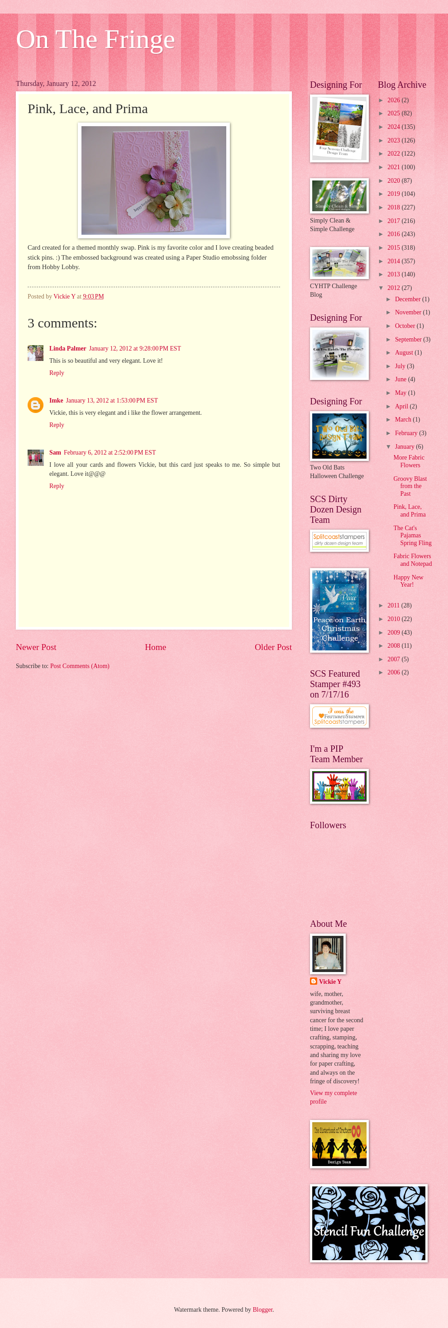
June (401, 379)
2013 (394, 274)
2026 (394, 100)
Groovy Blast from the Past (410, 486)
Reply (56, 373)
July (401, 366)
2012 (394, 288)
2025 (394, 113)
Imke (56, 400)
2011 (394, 605)
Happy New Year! (408, 581)
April (402, 406)
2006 (394, 672)
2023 (394, 140)
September (409, 339)
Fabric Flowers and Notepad (412, 560)
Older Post (273, 647)
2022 (394, 153)
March (404, 419)
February (407, 433)
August (405, 352)
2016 (394, 234)
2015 (394, 247)
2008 (394, 645)
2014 (394, 261)
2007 (394, 659)
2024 (394, 126)
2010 (394, 619)
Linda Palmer (67, 348)
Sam (55, 452)
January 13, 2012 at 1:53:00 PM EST (112, 400)
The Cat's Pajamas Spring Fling (412, 535)
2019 (394, 193)
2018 (394, 207)
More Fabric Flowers (408, 461)
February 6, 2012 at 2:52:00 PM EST (110, 452)
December (408, 299)
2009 (394, 632)
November (409, 312)
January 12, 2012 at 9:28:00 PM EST (135, 348)
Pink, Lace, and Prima (409, 510)
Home (155, 647)
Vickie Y (330, 981)
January (405, 446)
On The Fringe (95, 39)
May (401, 392)
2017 (394, 221)
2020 (394, 180)
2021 (394, 167)
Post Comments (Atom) (80, 666)
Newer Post (36, 647)
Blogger (262, 1309)
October (406, 326)
